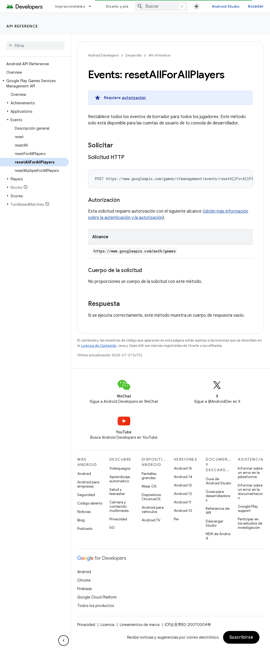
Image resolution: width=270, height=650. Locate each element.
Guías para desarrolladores (218, 495)
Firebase (84, 588)
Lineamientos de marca (140, 625)
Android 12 (183, 493)
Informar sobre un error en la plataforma (250, 472)
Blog (81, 520)
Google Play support (248, 508)
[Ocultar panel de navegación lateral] (63, 640)
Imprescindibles (70, 6)
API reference (22, 26)
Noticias (84, 511)
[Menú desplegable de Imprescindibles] (92, 6)
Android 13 (183, 485)
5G (112, 527)
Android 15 (183, 468)
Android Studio (226, 6)
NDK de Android (218, 535)
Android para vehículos (153, 509)
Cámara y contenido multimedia (119, 506)
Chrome (84, 580)
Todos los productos (95, 605)
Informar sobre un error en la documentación (250, 491)
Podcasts (84, 528)
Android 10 (183, 510)
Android (84, 473)
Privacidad (118, 519)
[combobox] (161, 6)
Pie (176, 519)
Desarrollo (134, 55)
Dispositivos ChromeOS (151, 496)
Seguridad (86, 494)
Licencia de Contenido (98, 345)
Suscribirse (241, 637)
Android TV (151, 520)
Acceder (256, 6)
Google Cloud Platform (97, 597)
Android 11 (182, 502)
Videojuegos (119, 468)
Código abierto (89, 503)
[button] (34, 83)
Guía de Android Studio (218, 480)
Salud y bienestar (117, 491)
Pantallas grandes (149, 475)
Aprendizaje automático (119, 478)
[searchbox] (35, 45)
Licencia (107, 625)
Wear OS (149, 486)
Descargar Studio (214, 523)
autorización (134, 97)
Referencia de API (217, 510)
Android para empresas (88, 484)
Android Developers (103, 55)
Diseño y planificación (126, 6)
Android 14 (183, 476)
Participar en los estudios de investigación (250, 523)
